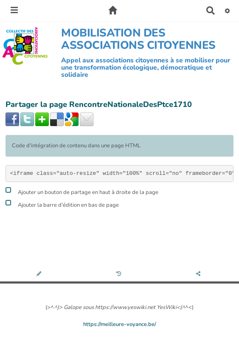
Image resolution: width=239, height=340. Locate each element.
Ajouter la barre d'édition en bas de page (62, 204)
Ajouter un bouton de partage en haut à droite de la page (82, 191)
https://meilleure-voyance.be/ (119, 324)
